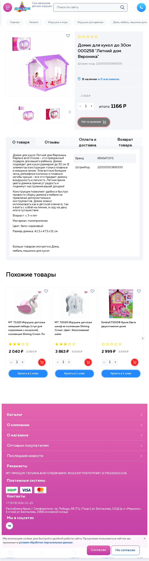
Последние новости (74, 456)
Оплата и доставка (87, 149)
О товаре (21, 149)
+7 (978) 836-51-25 (19, 503)
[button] (70, 124)
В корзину (42, 378)
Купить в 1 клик (28, 390)
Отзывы (52, 149)
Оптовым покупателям (74, 446)
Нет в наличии (96, 123)
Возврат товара (125, 149)
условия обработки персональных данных (46, 542)
